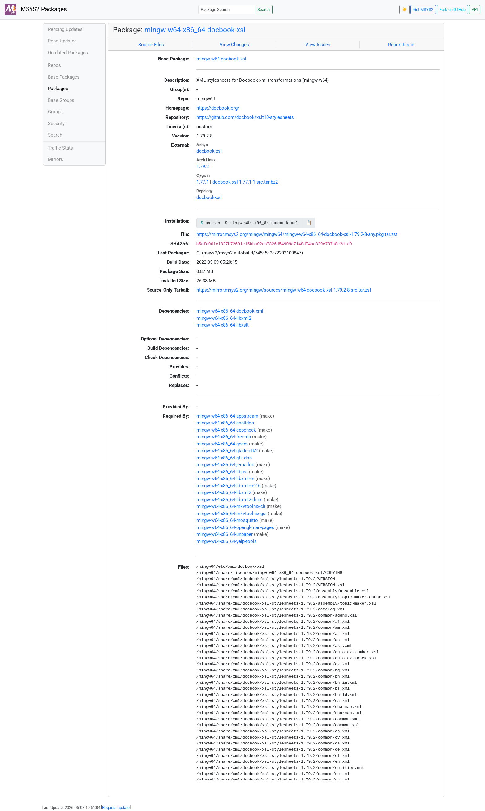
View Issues (317, 44)
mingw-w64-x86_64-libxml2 (223, 318)
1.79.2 (202, 166)
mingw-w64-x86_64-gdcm (222, 444)
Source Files (151, 44)
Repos (54, 65)
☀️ (404, 9)
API (475, 9)
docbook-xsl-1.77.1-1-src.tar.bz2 (245, 182)
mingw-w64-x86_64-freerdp (223, 437)
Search (263, 9)
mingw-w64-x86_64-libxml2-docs (229, 499)
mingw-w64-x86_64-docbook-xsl (195, 30)
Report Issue (401, 44)
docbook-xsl (209, 151)
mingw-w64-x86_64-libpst (222, 472)
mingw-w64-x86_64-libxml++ (225, 478)
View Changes (234, 44)
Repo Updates (62, 41)
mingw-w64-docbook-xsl (221, 59)
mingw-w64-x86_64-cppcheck (226, 430)
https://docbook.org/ (217, 108)
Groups (55, 112)
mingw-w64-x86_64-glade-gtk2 (227, 450)
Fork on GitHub (453, 9)
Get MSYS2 (423, 9)
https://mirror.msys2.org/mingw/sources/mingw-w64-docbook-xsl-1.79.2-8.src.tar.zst (283, 290)
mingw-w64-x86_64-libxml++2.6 (228, 485)
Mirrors (55, 159)
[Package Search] (226, 9)
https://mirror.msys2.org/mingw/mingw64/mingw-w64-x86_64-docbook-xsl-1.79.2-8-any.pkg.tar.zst (296, 234)
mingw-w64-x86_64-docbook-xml (229, 311)
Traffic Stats (60, 148)
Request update (116, 807)
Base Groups (61, 100)
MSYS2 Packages (36, 9)
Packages (58, 88)
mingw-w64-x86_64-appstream (227, 416)
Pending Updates (65, 29)
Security (56, 123)
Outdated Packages (68, 52)
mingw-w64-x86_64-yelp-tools (226, 541)
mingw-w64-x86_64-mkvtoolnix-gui (231, 513)
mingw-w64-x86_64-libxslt (222, 325)
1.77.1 (202, 182)
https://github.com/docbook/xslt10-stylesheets (245, 117)
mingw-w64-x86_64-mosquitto (227, 520)
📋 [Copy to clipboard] (309, 223)
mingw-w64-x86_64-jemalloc (225, 464)
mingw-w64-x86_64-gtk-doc (224, 458)
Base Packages (63, 77)
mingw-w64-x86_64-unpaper (224, 534)
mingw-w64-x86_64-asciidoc (225, 423)
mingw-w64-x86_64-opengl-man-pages (235, 527)
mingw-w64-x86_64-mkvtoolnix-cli (230, 506)
